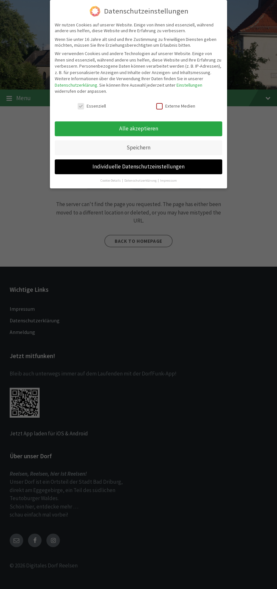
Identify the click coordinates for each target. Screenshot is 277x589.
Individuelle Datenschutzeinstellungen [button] (138, 165)
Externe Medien (175, 106)
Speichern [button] (138, 146)
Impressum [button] (168, 180)
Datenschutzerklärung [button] (140, 180)
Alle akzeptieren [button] (138, 127)
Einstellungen (189, 84)
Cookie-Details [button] (110, 180)
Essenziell (92, 106)
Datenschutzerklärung (76, 84)
